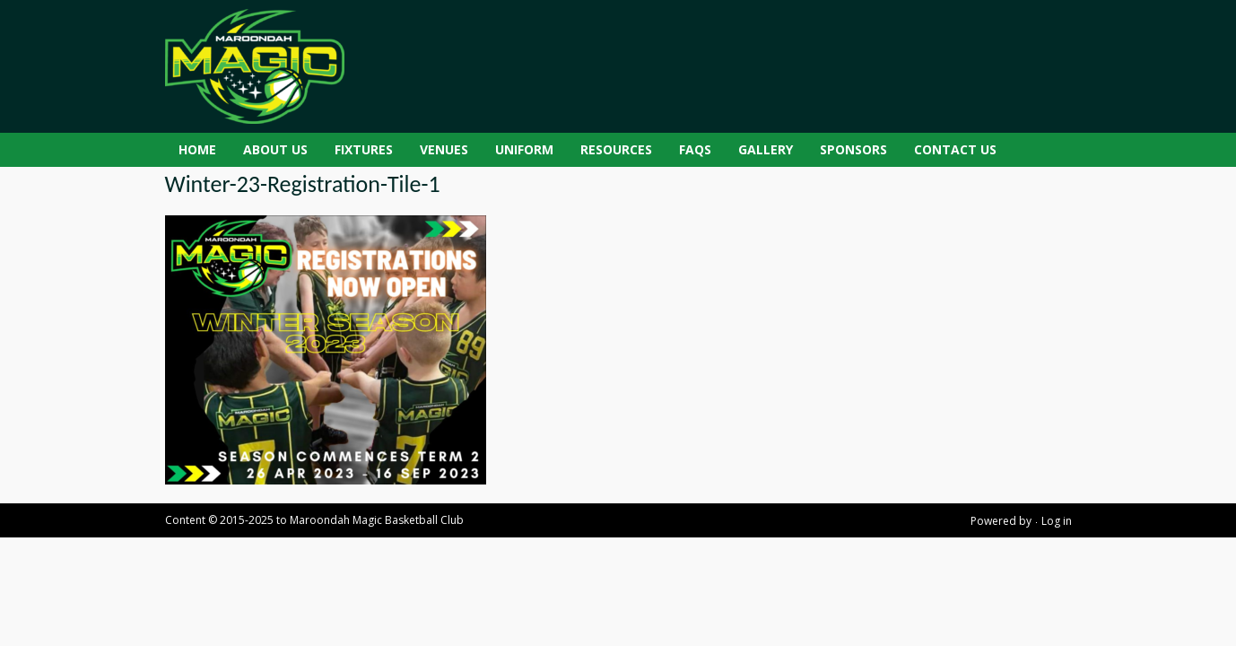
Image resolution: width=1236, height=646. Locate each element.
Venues (444, 149)
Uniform (524, 149)
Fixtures (364, 149)
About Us (275, 149)
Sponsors (853, 149)
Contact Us (955, 149)
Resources (616, 149)
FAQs (695, 149)
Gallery (765, 149)
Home (197, 149)
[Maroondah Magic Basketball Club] (254, 66)
